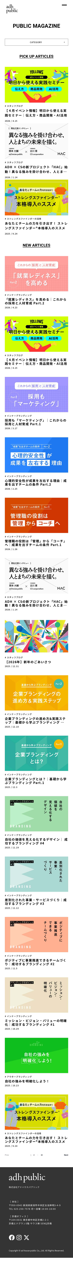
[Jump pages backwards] (37, 1166)
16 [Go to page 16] (42, 1166)
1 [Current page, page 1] (30, 1166)
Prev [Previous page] (7, 1166)
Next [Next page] (66, 1166)
